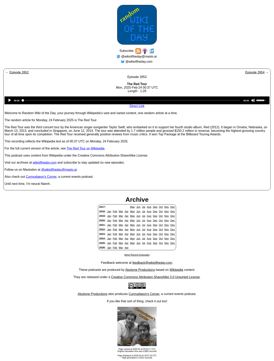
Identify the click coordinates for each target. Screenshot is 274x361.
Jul (143, 206)
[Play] (10, 100)
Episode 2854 (255, 72)
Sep (155, 206)
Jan (109, 211)
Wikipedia (176, 269)
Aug (149, 206)
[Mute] (253, 100)
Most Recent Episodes (137, 254)
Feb (115, 211)
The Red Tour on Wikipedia (85, 148)
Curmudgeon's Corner (41, 176)
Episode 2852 (19, 72)
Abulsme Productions (140, 269)
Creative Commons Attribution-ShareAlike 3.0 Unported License (155, 277)
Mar (121, 211)
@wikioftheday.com (139, 61)
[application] (137, 100)
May (132, 206)
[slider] (131, 100)
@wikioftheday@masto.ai (139, 56)
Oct (161, 206)
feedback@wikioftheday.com (152, 262)
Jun (138, 206)
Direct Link (137, 106)
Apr (127, 211)
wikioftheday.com (45, 162)
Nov (166, 206)
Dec (172, 206)
